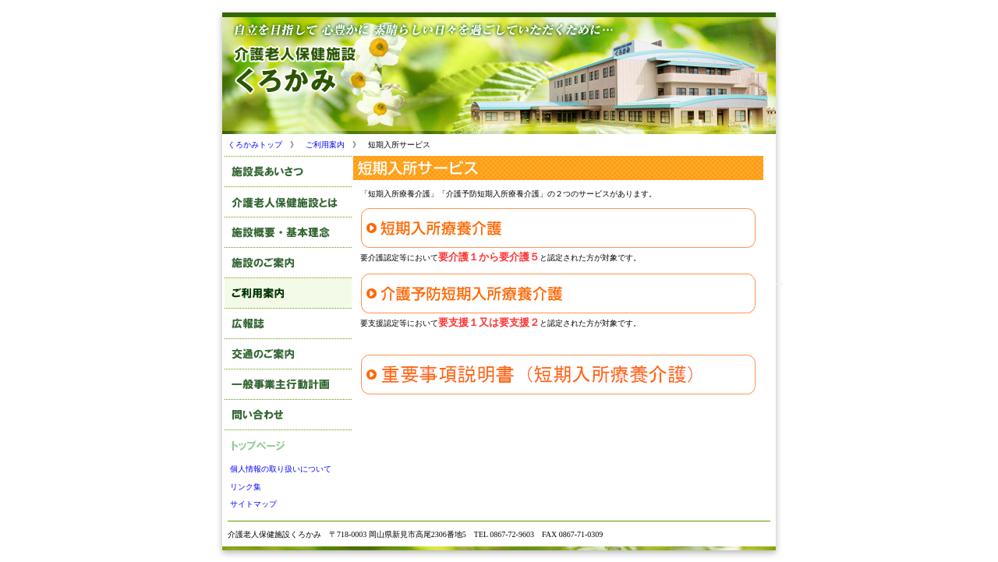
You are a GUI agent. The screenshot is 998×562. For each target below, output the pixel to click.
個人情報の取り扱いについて (280, 469)
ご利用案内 (325, 144)
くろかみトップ (255, 144)
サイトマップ (253, 504)
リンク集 (245, 486)
